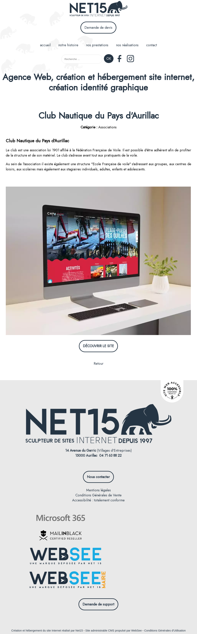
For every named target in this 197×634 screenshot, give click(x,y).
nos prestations (97, 45)
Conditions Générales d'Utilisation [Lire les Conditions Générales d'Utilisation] (165, 630)
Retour (99, 363)
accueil (45, 45)
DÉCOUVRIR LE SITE (98, 346)
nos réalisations (127, 45)
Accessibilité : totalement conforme (98, 500)
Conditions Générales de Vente (98, 495)
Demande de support (98, 604)
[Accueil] (98, 9)
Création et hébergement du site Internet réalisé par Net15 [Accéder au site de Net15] (47, 630)
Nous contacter (98, 476)
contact (151, 45)
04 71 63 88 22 (110, 455)
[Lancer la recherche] (108, 59)
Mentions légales (98, 490)
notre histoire (68, 45)
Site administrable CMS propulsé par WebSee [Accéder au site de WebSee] (113, 630)
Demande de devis (98, 27)
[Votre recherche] (81, 59)
